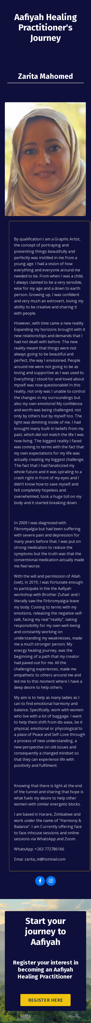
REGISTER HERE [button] (45, 1000)
